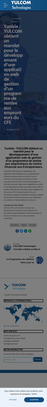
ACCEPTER (34, 400)
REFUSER (13, 400)
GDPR (34, 394)
